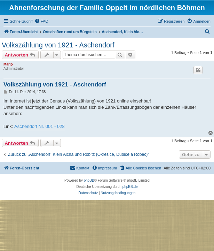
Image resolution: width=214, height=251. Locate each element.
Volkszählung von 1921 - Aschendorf (58, 45)
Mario (8, 64)
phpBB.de (130, 187)
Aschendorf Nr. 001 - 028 (39, 126)
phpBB (89, 180)
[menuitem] (41, 21)
